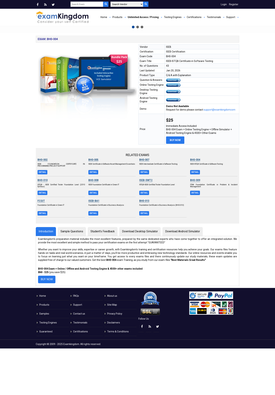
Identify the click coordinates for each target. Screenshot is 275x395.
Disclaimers (113, 369)
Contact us (79, 360)
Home (103, 17)
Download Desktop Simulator (140, 278)
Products (117, 17)
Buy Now (101, 65)
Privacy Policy (114, 360)
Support (230, 17)
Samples (44, 360)
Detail (42, 218)
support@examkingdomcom (219, 156)
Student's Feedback (102, 278)
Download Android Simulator (182, 278)
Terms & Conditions (118, 378)
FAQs (76, 342)
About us (112, 342)
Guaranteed (45, 378)
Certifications (194, 17)
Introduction (46, 278)
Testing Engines (173, 17)
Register (233, 4)
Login (224, 4)
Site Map (112, 351)
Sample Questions (72, 278)
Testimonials (214, 17)
